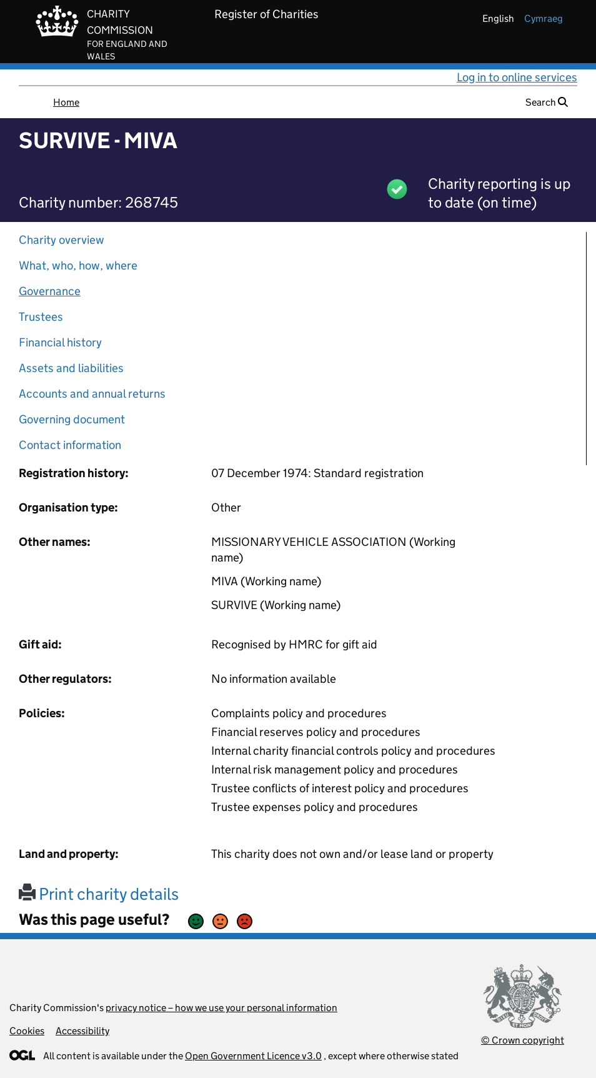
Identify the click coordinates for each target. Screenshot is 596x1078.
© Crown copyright (522, 1040)
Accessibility (82, 1031)
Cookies (26, 1031)
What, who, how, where (78, 265)
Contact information (70, 445)
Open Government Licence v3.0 (253, 1056)
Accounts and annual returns (92, 393)
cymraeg (543, 18)
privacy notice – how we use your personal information (221, 1008)
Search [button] (546, 102)
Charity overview (61, 240)
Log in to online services (517, 77)
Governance (50, 291)
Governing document (72, 419)
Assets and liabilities (71, 368)
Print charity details (99, 894)
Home (66, 102)
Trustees (41, 317)
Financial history (60, 342)
